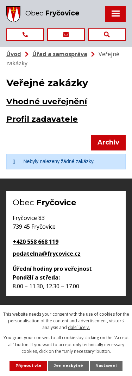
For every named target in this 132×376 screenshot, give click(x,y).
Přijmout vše (28, 365)
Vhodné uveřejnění (46, 101)
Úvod (13, 54)
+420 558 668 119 (35, 242)
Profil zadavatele (42, 119)
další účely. (79, 327)
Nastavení (106, 365)
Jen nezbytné (68, 365)
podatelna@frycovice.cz (47, 253)
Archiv (108, 142)
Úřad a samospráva (59, 54)
